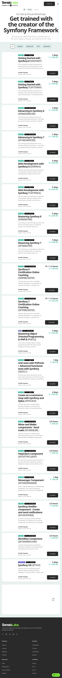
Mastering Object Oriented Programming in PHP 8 (31, 336)
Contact (34, 661)
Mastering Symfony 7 (29, 244)
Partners (4, 661)
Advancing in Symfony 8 (31, 112)
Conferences (35, 633)
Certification (35, 639)
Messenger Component (31, 482)
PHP (38, 46)
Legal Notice (24, 673)
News (3, 651)
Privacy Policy (30, 673)
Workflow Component (30, 540)
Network (34, 642)
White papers (5, 654)
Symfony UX (30, 46)
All (12, 46)
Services (4, 633)
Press (33, 654)
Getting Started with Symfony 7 (30, 86)
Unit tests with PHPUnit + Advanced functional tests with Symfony (31, 367)
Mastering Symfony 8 (29, 218)
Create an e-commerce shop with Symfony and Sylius (31, 398)
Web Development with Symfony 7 (31, 191)
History (34, 651)
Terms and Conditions (7, 675)
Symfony (20, 46)
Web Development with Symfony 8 (31, 165)
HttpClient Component (30, 455)
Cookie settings (5, 673)
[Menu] (58, 4)
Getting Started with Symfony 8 (30, 59)
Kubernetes (47, 46)
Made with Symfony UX (15, 673)
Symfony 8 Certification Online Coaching (28, 273)
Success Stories (6, 657)
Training (29, 9)
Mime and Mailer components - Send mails (28, 427)
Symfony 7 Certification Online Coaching (28, 306)
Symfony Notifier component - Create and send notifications (30, 511)
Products (4, 642)
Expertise (4, 639)
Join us (34, 657)
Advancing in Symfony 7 (31, 139)
